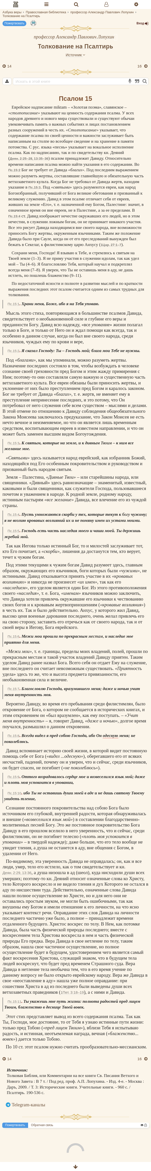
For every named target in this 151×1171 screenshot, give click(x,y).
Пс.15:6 (13, 636)
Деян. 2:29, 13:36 (17, 873)
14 (9, 66)
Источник (75, 55)
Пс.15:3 (35, 187)
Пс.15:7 (13, 689)
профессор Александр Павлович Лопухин (74, 36)
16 (140, 66)
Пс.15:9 (13, 777)
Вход (142, 23)
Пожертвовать (14, 23)
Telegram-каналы (28, 1104)
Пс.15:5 (13, 531)
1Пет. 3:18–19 (72, 992)
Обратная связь (42, 1125)
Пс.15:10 (14, 793)
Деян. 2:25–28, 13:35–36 (29, 158)
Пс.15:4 (14, 216)
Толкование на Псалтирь (75, 46)
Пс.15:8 (13, 736)
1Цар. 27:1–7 (111, 245)
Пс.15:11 (14, 1001)
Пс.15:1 (13, 304)
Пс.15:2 (14, 170)
